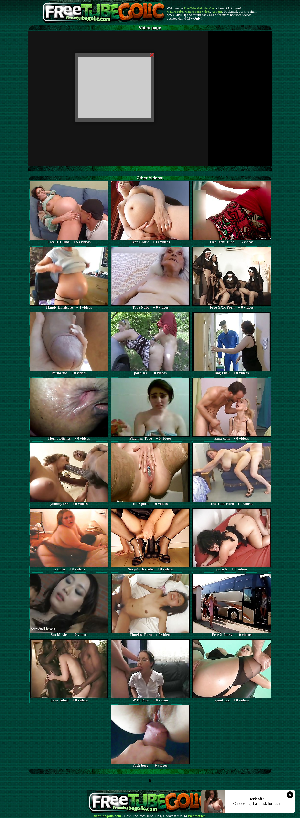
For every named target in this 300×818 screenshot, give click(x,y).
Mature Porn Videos (197, 11)
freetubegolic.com (107, 816)
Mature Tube (175, 11)
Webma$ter (196, 816)
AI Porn (217, 11)
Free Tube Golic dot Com (199, 8)
